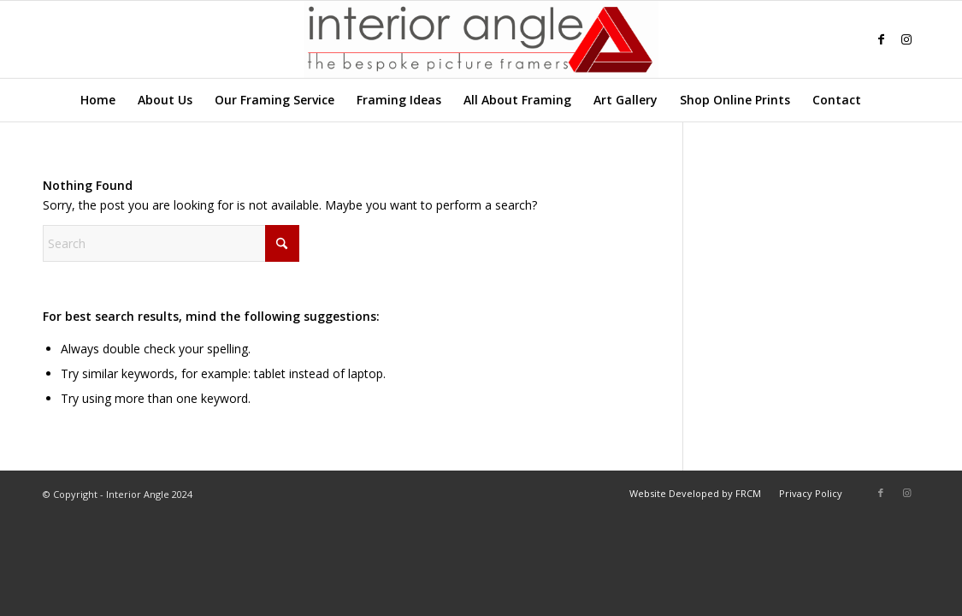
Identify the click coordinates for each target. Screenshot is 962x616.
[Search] (882, 100)
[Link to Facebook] (881, 39)
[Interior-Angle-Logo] (481, 39)
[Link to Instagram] (906, 39)
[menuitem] (98, 100)
